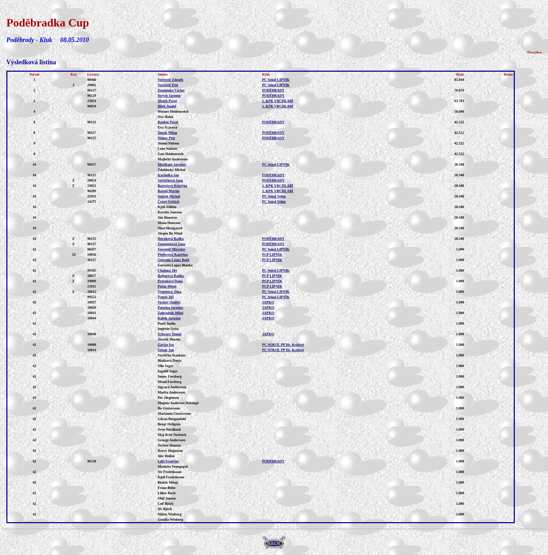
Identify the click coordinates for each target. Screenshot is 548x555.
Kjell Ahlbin (167, 207)
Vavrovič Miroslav (171, 249)
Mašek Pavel (167, 101)
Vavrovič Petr (168, 85)
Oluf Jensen (167, 498)
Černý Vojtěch (168, 201)
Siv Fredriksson (169, 472)
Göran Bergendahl (172, 419)
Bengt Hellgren (169, 424)
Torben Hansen (169, 445)
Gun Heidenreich (170, 154)
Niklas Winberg (169, 514)
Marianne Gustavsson (174, 413)
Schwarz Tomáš (169, 334)
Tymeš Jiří (165, 297)
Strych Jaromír (169, 96)
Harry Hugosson (170, 451)
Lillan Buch (166, 493)
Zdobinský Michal (171, 170)
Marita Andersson (171, 392)
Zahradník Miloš (170, 313)
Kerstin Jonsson (170, 212)
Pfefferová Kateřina (173, 254)
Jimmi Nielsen (168, 143)
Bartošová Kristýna (172, 186)
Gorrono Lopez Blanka (175, 265)
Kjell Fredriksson (171, 477)
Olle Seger (165, 366)
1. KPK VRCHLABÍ (277, 101)
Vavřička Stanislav (172, 355)
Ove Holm (165, 117)
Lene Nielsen (167, 148)
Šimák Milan (167, 133)
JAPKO (268, 302)
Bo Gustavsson (169, 408)
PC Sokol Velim (274, 196)
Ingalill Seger (168, 371)
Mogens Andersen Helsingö (178, 403)
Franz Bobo (166, 488)
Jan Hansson (167, 217)
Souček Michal (169, 196)
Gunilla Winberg (170, 519)
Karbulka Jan (168, 175)
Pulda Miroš (167, 286)
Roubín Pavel (168, 122)
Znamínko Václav (171, 90)
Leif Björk (165, 504)
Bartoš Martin (168, 191)
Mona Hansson (169, 223)
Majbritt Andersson (173, 159)
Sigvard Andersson (172, 387)
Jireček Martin (169, 339)
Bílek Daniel (167, 106)
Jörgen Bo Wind (170, 233)
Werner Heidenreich (173, 111)
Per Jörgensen (168, 398)
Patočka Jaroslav (170, 307)
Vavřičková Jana (170, 180)
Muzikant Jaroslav (172, 164)
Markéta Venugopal (173, 466)
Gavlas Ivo (166, 345)
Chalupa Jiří (167, 270)
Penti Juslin (166, 323)
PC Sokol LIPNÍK (276, 80)
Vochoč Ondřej (169, 302)
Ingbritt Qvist (168, 329)
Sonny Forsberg (170, 376)
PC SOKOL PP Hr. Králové (283, 345)
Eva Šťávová (167, 127)
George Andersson (171, 440)
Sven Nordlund (169, 429)
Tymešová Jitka (169, 292)
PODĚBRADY (273, 90)
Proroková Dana (170, 281)
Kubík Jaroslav (169, 318)
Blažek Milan (168, 482)
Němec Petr (166, 138)
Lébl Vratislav (168, 461)
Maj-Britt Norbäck (172, 435)
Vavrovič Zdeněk (170, 80)
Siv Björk (165, 509)
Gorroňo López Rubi (173, 260)
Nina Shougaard (170, 228)
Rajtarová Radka (171, 276)
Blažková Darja (169, 360)
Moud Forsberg (169, 382)
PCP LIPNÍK (272, 254)
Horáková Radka (171, 239)
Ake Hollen (166, 456)
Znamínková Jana (171, 244)
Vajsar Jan (166, 350)
